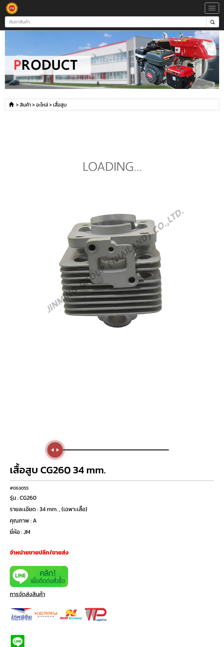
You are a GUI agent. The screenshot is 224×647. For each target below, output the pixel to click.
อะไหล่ (42, 104)
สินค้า (25, 104)
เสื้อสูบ (60, 104)
